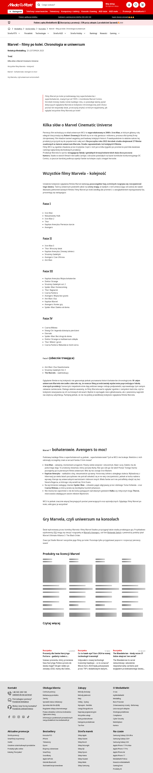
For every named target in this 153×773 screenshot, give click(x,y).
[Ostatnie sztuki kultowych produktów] (21, 745)
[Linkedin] (24, 716)
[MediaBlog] (117, 698)
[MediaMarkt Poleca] (120, 759)
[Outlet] (10, 742)
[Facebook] (10, 716)
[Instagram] (19, 716)
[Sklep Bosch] (82, 742)
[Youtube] (14, 716)
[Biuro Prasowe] (118, 702)
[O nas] (115, 692)
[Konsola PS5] (47, 735)
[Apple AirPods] (48, 759)
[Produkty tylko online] (15, 749)
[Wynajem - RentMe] (85, 705)
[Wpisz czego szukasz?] (39, 5)
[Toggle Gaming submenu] (118, 33)
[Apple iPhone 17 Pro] (120, 749)
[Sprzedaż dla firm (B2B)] (51, 705)
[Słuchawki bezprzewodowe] (53, 765)
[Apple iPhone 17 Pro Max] (122, 745)
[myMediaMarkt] (118, 695)
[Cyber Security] (118, 718)
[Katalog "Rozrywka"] (15, 752)
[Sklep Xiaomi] (82, 739)
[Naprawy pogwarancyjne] (87, 712)
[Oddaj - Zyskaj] (83, 702)
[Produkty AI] (117, 769)
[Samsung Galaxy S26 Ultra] (123, 735)
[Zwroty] (45, 698)
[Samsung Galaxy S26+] (121, 739)
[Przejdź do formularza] (20, 701)
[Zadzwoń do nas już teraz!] (22, 695)
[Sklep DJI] (81, 749)
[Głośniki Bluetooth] (49, 762)
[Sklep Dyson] (82, 752)
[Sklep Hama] (82, 755)
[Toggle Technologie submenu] (48, 33)
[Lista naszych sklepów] (121, 708)
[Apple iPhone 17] (119, 755)
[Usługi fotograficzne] (85, 708)
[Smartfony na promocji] (16, 739)
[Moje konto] (129, 5)
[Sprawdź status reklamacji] (52, 702)
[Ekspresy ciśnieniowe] (50, 749)
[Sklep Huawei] (83, 759)
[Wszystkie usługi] (84, 715)
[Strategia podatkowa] (121, 712)
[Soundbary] (47, 755)
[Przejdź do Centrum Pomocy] (22, 708)
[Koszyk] (142, 5)
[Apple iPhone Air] (119, 752)
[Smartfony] (47, 752)
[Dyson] (45, 745)
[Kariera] (115, 725)
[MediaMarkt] (20, 4)
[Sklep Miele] (82, 762)
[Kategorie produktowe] (86, 722)
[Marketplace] (117, 722)
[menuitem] (37, 11)
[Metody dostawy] (84, 692)
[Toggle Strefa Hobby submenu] (84, 33)
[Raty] (79, 698)
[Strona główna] (9, 28)
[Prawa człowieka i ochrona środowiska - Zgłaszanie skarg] (59, 713)
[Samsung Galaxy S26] (121, 742)
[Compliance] (117, 715)
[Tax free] (81, 725)
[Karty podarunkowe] (85, 718)
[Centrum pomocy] (49, 692)
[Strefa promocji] (13, 735)
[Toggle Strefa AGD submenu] (65, 33)
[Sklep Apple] (82, 735)
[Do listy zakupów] (136, 5)
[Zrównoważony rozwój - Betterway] (126, 705)
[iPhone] (45, 739)
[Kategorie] (15, 11)
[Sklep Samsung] (83, 765)
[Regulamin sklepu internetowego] (55, 708)
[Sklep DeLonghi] (83, 745)
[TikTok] (29, 716)
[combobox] (71, 4)
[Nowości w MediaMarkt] (121, 762)
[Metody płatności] (84, 695)
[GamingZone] (118, 765)
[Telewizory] (47, 742)
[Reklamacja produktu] (50, 695)
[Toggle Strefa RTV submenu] (19, 33)
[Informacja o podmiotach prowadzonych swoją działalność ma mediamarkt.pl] (59, 719)
